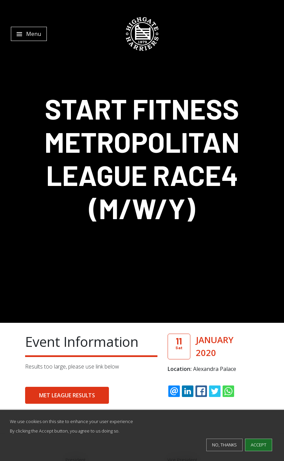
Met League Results (67, 395)
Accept (258, 445)
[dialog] (142, 435)
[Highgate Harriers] (142, 34)
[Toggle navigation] (29, 34)
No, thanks (224, 445)
